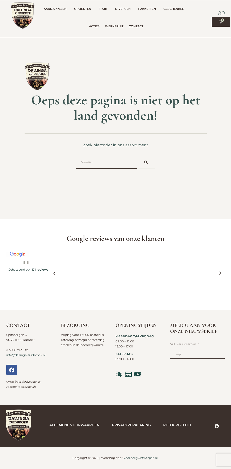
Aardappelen (56, 9)
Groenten (83, 9)
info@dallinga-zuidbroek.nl (26, 355)
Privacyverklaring (131, 425)
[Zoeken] (146, 162)
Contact (137, 26)
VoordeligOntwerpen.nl (140, 458)
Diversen (124, 9)
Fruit (104, 9)
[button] (54, 273)
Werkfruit (114, 26)
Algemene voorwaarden (74, 425)
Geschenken (174, 9)
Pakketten (148, 9)
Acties (94, 26)
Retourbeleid (177, 425)
